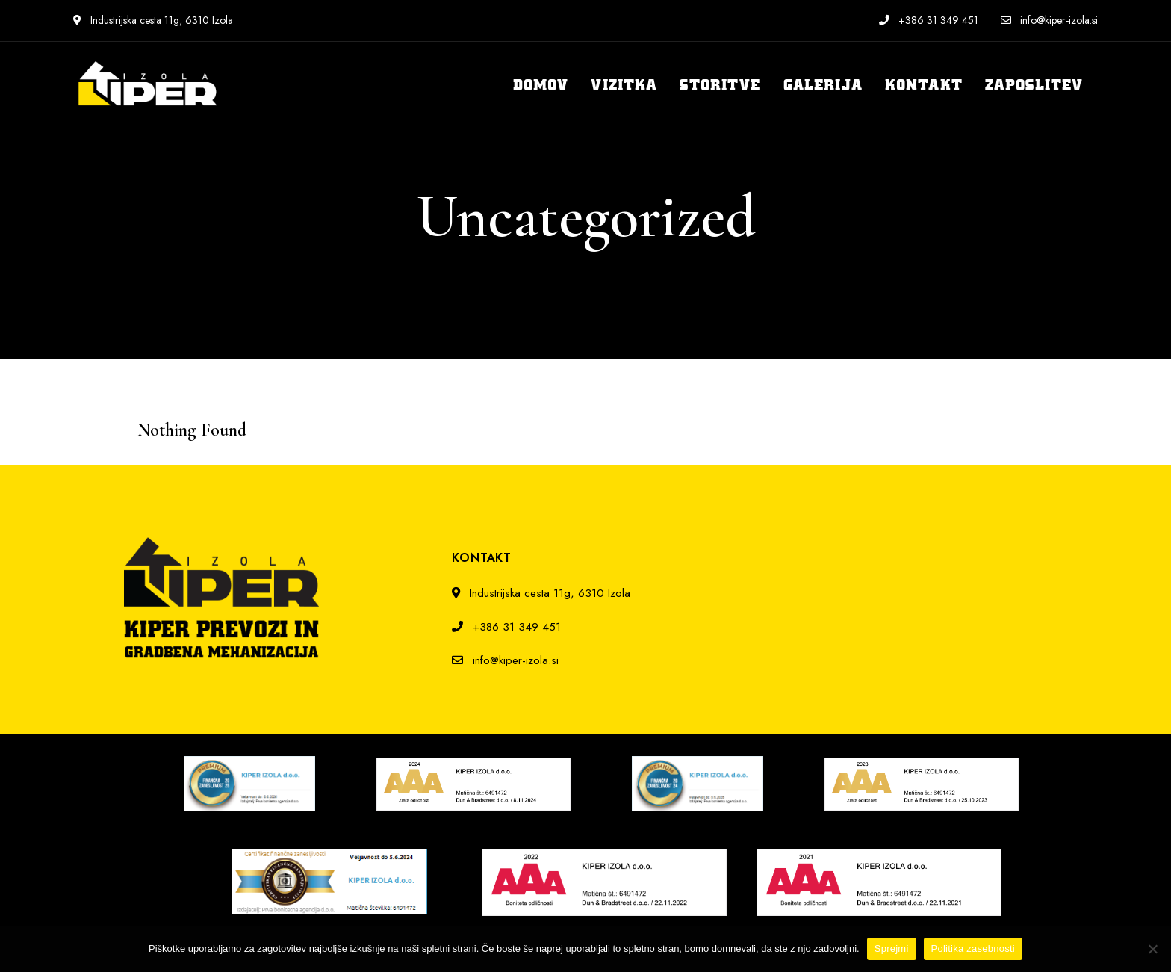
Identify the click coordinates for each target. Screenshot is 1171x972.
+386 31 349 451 (928, 20)
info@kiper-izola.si (1049, 20)
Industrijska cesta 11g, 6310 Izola (153, 20)
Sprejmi (892, 948)
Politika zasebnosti (973, 948)
